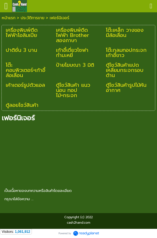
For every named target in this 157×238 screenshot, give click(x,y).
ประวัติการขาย (32, 18)
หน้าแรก (8, 18)
